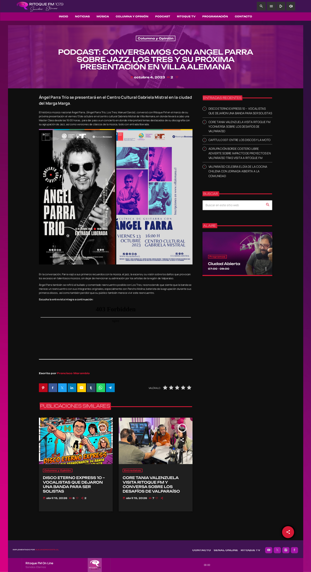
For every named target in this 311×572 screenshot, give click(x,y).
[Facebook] (294, 548)
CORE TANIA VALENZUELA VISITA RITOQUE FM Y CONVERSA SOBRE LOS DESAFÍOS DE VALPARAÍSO (239, 126)
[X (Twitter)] (277, 548)
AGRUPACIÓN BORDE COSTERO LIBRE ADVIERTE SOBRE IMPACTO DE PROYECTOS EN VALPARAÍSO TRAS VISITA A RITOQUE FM (239, 153)
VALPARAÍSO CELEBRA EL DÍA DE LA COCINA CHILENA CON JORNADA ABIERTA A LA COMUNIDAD (237, 171)
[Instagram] (285, 548)
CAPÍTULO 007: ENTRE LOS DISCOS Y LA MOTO (239, 140)
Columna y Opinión (156, 38)
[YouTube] (268, 548)
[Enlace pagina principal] (40, 6)
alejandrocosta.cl (47, 547)
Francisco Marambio (73, 373)
